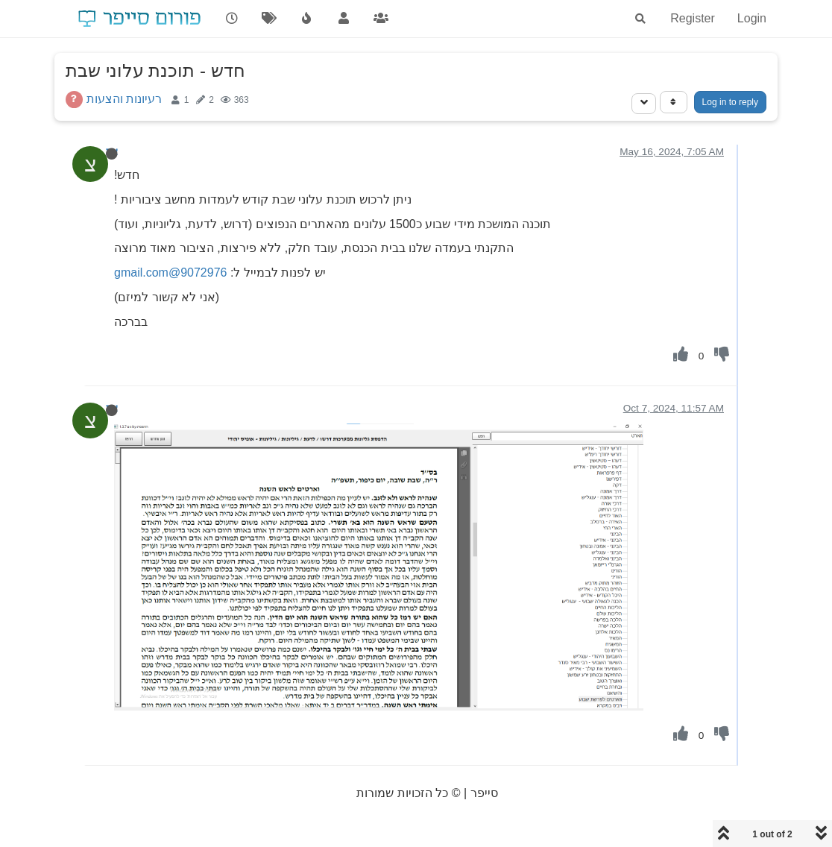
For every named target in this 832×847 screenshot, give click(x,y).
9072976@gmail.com (170, 272)
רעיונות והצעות (124, 98)
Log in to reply (730, 102)
